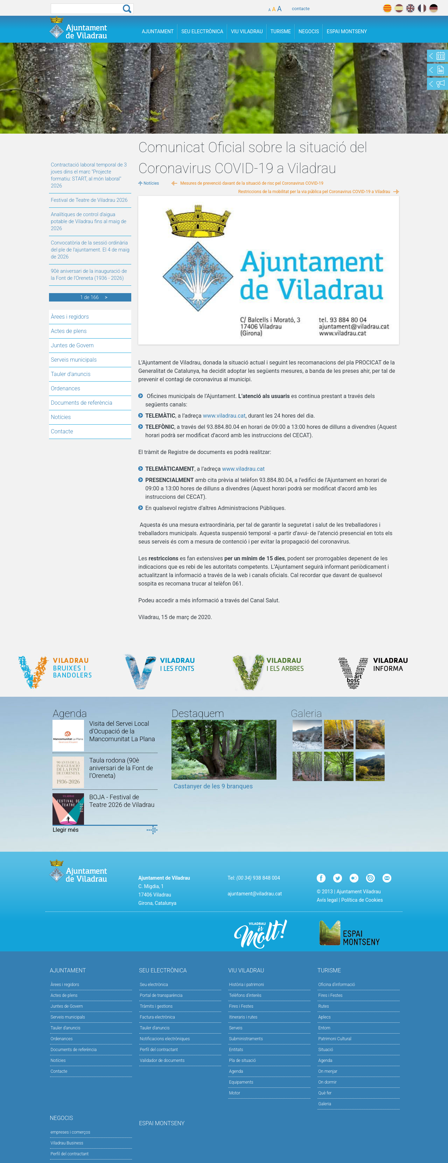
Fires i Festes (241, 1006)
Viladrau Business (67, 1143)
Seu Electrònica (202, 31)
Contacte (62, 431)
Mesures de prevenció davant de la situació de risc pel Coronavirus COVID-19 (251, 183)
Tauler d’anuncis (155, 1028)
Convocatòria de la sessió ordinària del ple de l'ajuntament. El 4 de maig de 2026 (90, 250)
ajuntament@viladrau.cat (254, 893)
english (410, 8)
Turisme (281, 31)
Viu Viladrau (247, 31)
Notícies (61, 417)
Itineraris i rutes (243, 1017)
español (399, 8)
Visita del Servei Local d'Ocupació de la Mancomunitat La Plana (122, 731)
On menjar (327, 1071)
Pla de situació (242, 1060)
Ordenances (65, 388)
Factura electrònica (157, 1017)
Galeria (324, 1103)
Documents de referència (81, 402)
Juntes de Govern (72, 345)
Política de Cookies (362, 900)
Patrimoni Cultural (334, 1038)
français (422, 8)
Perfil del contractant (159, 1049)
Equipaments (241, 1082)
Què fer (324, 1093)
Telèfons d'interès (245, 995)
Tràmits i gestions (156, 1006)
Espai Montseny (347, 31)
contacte (301, 8)
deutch (433, 8)
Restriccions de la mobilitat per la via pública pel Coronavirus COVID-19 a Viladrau (314, 191)
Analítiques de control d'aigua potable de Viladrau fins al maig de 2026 (88, 222)
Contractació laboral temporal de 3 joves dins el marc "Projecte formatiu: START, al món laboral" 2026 (89, 175)
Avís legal (327, 900)
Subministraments (246, 1038)
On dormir (327, 1082)
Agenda (236, 1071)
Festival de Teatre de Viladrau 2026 (89, 200)
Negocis (309, 31)
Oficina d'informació (336, 984)
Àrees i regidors (70, 316)
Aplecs (324, 1017)
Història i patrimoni (246, 984)
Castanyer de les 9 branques (213, 786)
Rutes (323, 1006)
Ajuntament (158, 31)
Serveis (235, 1028)
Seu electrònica (154, 984)
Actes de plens (68, 331)
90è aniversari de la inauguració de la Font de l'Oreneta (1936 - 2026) (89, 274)
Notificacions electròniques (165, 1038)
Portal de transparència (161, 995)
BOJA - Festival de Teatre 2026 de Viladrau (121, 800)
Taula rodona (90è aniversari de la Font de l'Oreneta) (121, 768)
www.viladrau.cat (224, 415)
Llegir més (65, 830)
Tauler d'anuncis (70, 374)
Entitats (236, 1049)
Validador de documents (162, 1060)
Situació (325, 1049)
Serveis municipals (74, 359)
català (387, 8)
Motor (234, 1093)
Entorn (324, 1028)
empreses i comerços (70, 1132)
